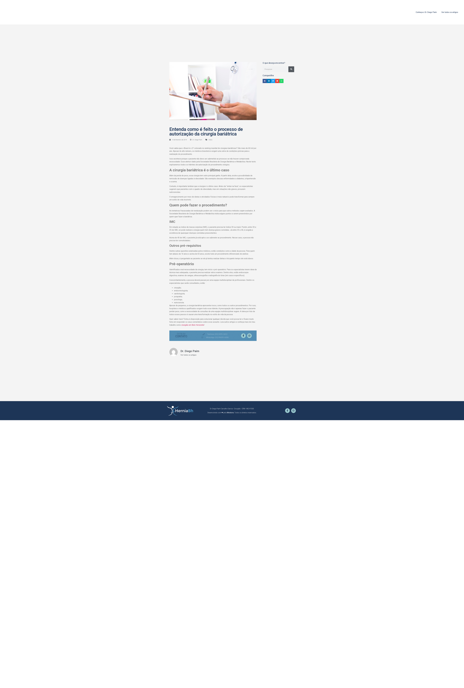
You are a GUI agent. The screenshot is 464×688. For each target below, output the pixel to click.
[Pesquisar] (291, 69)
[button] (265, 81)
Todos (210, 140)
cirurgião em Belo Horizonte (192, 325)
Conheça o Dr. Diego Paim (426, 12)
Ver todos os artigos (449, 12)
